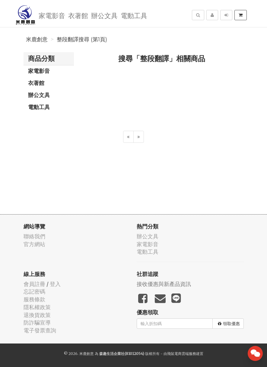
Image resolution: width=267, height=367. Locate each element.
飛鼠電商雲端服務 (181, 353)
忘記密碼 (34, 291)
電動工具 (134, 15)
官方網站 (34, 244)
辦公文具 (104, 15)
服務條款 (34, 299)
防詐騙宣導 (37, 322)
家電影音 (52, 15)
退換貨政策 (37, 315)
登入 (55, 284)
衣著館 (78, 15)
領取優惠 (229, 323)
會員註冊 (34, 284)
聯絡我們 (34, 236)
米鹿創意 (37, 39)
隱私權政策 (37, 307)
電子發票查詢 (40, 330)
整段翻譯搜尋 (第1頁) (82, 39)
